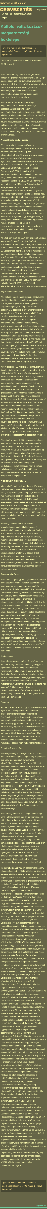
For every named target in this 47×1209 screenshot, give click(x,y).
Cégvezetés (16, 9)
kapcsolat (41, 10)
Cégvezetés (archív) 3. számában (26, 61)
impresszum (41, 1205)
